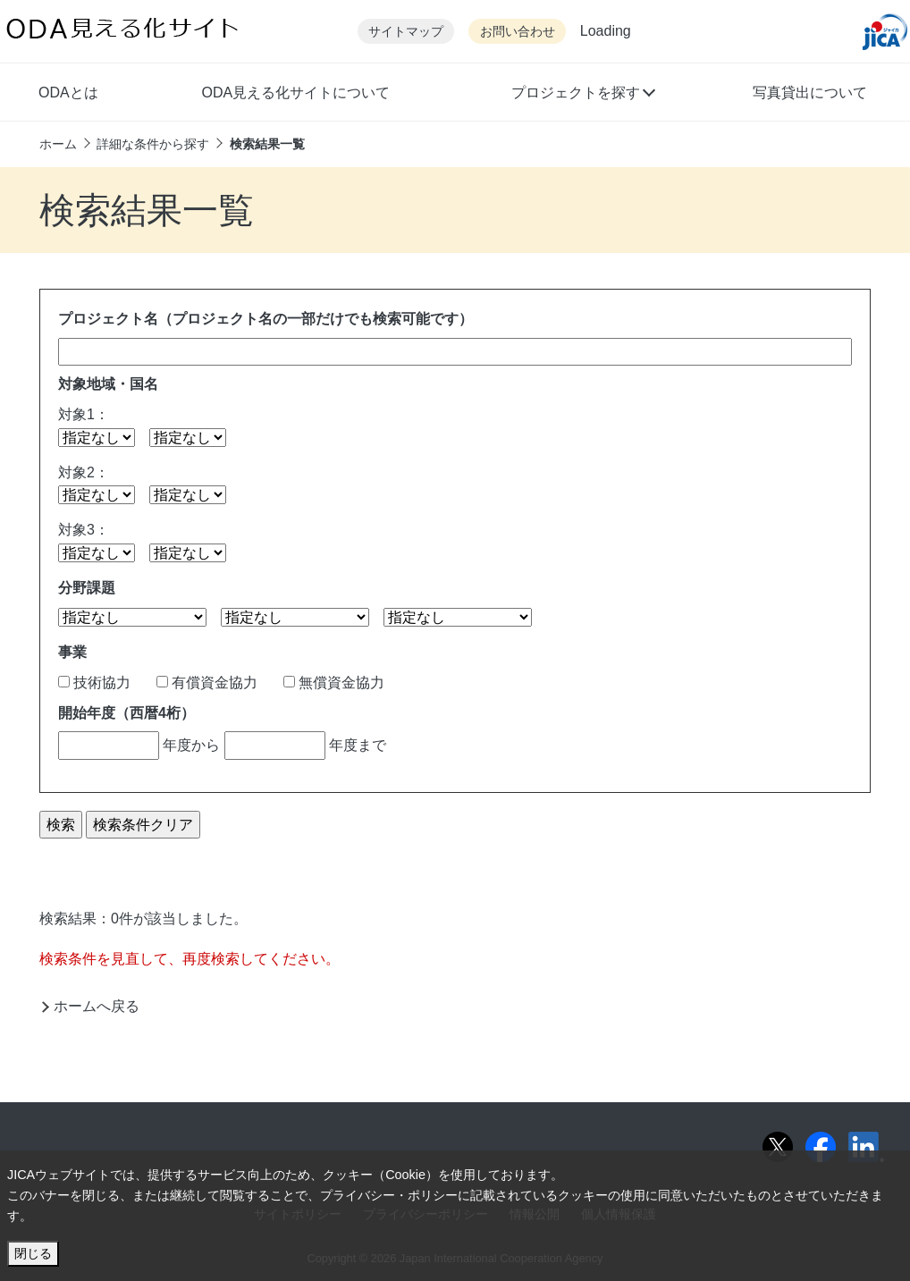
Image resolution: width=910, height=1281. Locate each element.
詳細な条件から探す (153, 144)
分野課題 (86, 587)
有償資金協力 (206, 682)
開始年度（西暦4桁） (126, 713)
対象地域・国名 (108, 384)
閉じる (33, 1253)
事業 (72, 652)
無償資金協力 (333, 682)
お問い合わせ (517, 31)
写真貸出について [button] (810, 92)
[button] (582, 94)
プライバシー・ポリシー (389, 1195)
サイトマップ (405, 31)
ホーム (58, 144)
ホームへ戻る (96, 1006)
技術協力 (94, 682)
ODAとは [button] (68, 92)
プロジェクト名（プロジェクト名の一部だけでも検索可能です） (265, 318)
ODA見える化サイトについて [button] (296, 92)
